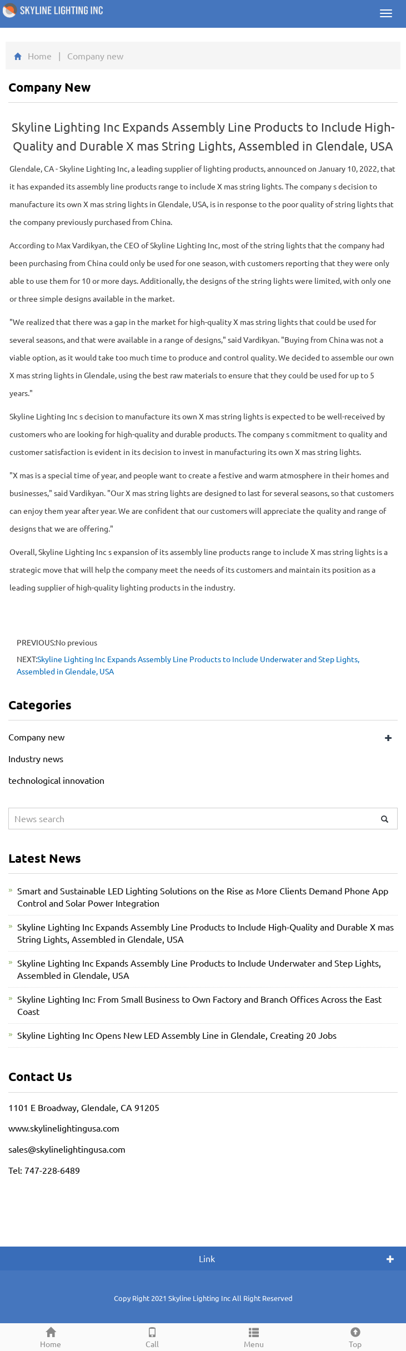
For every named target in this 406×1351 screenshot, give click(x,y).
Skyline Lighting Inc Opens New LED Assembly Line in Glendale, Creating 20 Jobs (177, 1034)
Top (355, 1336)
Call (152, 1336)
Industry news (35, 758)
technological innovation (56, 779)
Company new (36, 736)
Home (40, 55)
